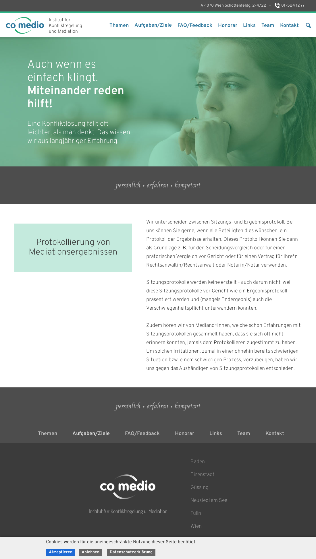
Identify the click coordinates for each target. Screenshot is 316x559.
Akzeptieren (60, 552)
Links (249, 25)
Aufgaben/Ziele (153, 25)
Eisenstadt (202, 474)
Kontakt (289, 25)
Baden (197, 462)
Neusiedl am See (208, 500)
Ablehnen (90, 552)
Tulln (195, 513)
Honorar (227, 25)
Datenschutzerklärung (131, 552)
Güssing (199, 487)
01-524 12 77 (289, 5)
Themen (119, 25)
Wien (196, 526)
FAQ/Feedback (195, 25)
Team (267, 25)
